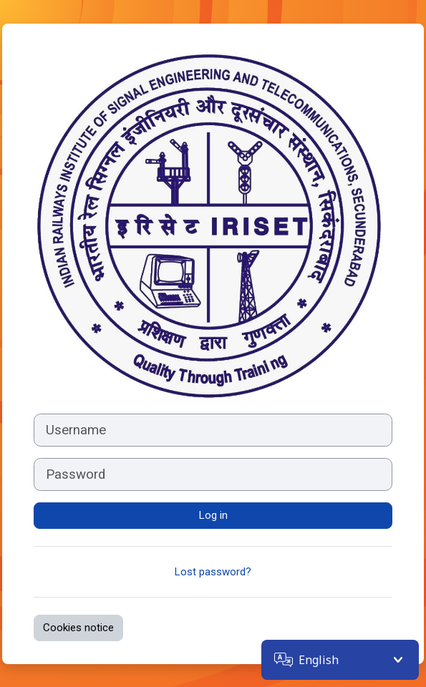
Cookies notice (78, 627)
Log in (213, 515)
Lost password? (213, 571)
